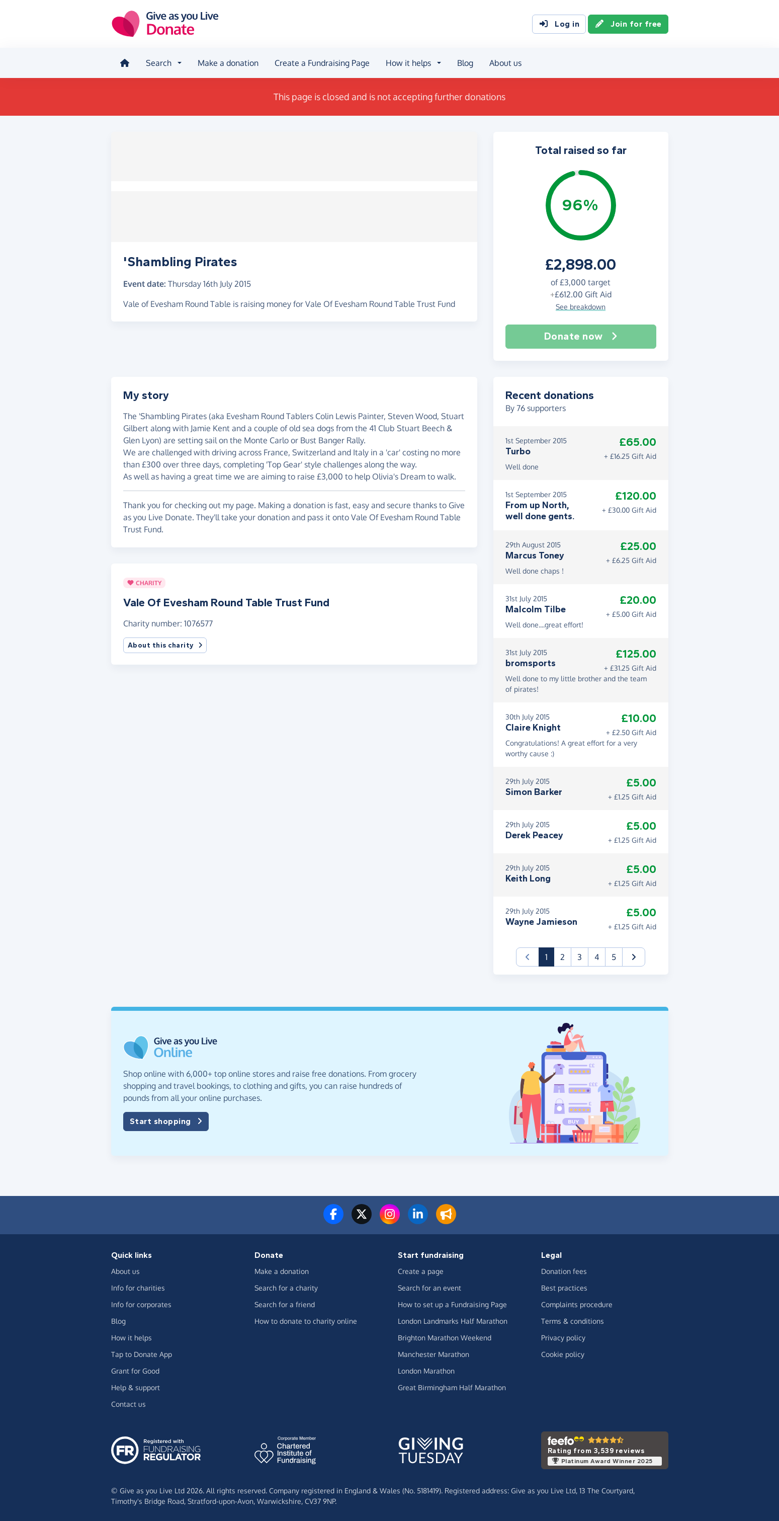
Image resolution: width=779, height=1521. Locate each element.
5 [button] (614, 955)
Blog (465, 62)
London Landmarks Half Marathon (452, 1319)
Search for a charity (286, 1286)
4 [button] (596, 955)
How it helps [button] (407, 62)
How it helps (131, 1336)
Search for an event (429, 1286)
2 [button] (562, 955)
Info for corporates (141, 1303)
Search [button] (158, 62)
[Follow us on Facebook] (333, 1219)
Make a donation (227, 62)
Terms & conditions (572, 1319)
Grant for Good (135, 1369)
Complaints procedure (577, 1303)
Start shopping (166, 1120)
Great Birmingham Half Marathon (452, 1386)
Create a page (421, 1269)
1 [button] (549, 954)
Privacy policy (563, 1336)
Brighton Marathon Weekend (444, 1336)
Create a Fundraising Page (321, 62)
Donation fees (564, 1269)
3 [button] (579, 955)
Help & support (135, 1386)
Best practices (564, 1286)
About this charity (165, 643)
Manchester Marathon (433, 1352)
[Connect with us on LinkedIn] (418, 1219)
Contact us (128, 1402)
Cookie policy (562, 1352)
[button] (633, 955)
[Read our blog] (446, 1219)
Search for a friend (284, 1303)
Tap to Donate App (141, 1352)
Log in (559, 24)
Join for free (628, 24)
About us (505, 62)
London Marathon (426, 1369)
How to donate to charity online (305, 1319)
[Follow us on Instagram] (390, 1219)
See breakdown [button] (580, 305)
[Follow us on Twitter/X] (362, 1219)
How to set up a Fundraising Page (452, 1303)
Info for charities (138, 1286)
